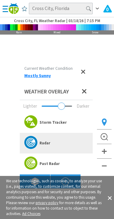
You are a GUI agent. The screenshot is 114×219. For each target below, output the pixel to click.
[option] (56, 122)
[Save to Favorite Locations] (24, 8)
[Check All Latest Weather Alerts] (107, 8)
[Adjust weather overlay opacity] (57, 106)
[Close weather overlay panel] (84, 92)
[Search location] (61, 8)
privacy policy (47, 203)
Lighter (30, 106)
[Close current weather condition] (83, 72)
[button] (110, 197)
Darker (83, 106)
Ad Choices (31, 214)
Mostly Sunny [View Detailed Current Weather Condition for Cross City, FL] (37, 76)
